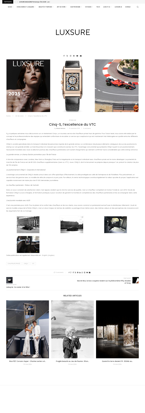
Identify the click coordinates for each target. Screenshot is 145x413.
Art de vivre (61, 7)
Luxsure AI (118, 7)
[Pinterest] (74, 56)
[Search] (138, 7)
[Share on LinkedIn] (80, 273)
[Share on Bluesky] (87, 273)
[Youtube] (77, 56)
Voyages (88, 7)
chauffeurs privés (14, 263)
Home (8, 116)
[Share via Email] (89, 273)
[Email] (81, 56)
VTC (33, 263)
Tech (98, 7)
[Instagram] (70, 56)
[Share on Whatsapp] (82, 273)
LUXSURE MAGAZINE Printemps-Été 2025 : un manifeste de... (39, 2)
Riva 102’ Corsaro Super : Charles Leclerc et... (27, 361)
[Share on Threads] (84, 273)
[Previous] (15, 2)
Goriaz (127, 7)
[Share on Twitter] (75, 273)
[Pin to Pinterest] (77, 273)
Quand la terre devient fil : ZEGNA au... (117, 361)
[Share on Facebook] (73, 273)
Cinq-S (26, 263)
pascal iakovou (60, 128)
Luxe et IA (106, 7)
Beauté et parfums (45, 7)
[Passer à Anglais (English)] (48, 255)
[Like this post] (70, 273)
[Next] (17, 2)
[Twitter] (67, 56)
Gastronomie (75, 7)
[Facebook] (44, 391)
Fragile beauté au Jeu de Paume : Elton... (72, 361)
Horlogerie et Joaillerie (25, 7)
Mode (10, 7)
